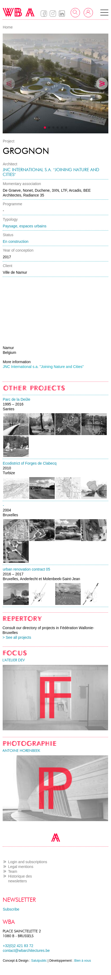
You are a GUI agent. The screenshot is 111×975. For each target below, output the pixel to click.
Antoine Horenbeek (21, 750)
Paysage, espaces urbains (24, 226)
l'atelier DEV (13, 660)
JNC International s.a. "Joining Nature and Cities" (51, 172)
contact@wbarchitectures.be (26, 950)
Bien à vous (82, 960)
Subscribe (11, 909)
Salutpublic (39, 960)
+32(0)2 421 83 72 (18, 946)
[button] (104, 12)
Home (7, 27)
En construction (15, 241)
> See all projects (16, 637)
